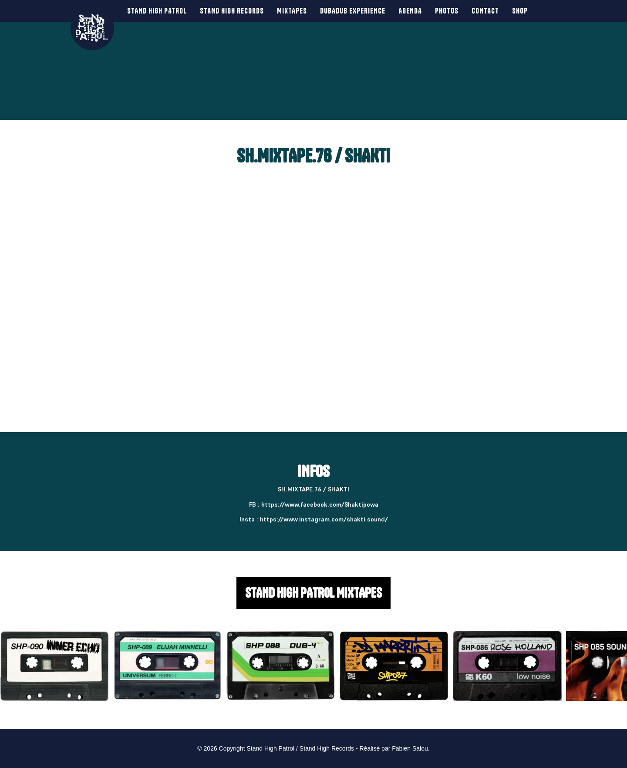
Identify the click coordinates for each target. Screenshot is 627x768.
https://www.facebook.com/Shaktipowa (319, 504)
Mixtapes (287, 10)
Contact (480, 10)
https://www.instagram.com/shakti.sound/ (324, 519)
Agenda (405, 10)
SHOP (514, 10)
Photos (441, 10)
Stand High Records (227, 10)
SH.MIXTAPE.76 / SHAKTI (313, 155)
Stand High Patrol (152, 10)
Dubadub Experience (347, 10)
